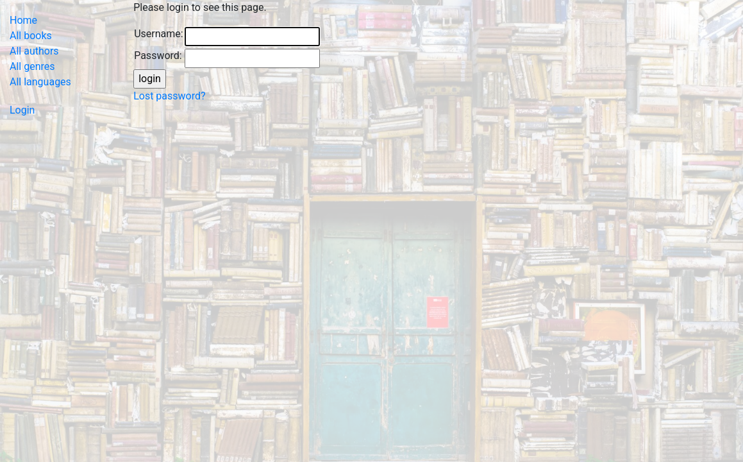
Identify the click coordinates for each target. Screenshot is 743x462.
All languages (40, 82)
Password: (158, 55)
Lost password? (169, 96)
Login (22, 110)
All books (31, 36)
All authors (34, 51)
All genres (32, 66)
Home (23, 20)
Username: (158, 34)
